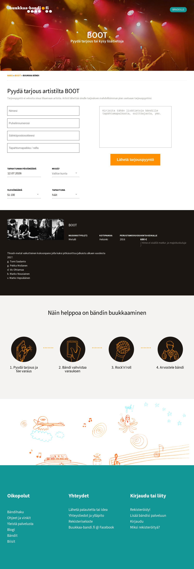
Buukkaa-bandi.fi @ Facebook (91, 527)
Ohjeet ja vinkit (19, 517)
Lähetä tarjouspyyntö (135, 167)
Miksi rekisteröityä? (145, 527)
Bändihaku (15, 512)
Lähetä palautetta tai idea (88, 509)
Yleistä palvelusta (20, 523)
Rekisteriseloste (81, 521)
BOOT (18, 75)
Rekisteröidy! (140, 509)
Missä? (56, 168)
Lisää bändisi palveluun (148, 515)
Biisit (11, 541)
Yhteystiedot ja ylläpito (86, 515)
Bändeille (178, 9)
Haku (10, 75)
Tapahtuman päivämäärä (21, 168)
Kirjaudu (137, 521)
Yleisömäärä (14, 190)
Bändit (12, 535)
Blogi (11, 529)
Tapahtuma (58, 190)
